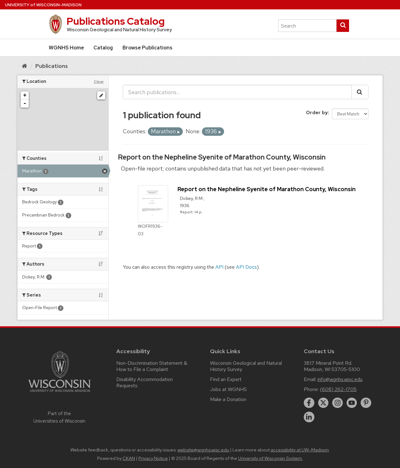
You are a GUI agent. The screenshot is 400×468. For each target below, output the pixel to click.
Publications (51, 65)
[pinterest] (366, 403)
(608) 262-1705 (338, 389)
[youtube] (352, 403)
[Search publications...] (237, 92)
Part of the (59, 417)
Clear (99, 81)
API (219, 267)
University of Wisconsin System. (270, 458)
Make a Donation (228, 399)
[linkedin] (309, 417)
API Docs (246, 267)
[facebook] (309, 403)
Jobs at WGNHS (228, 389)
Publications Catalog (116, 21)
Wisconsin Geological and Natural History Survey (246, 366)
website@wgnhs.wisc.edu (203, 450)
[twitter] (323, 403)
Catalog (103, 47)
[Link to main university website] (59, 393)
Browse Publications (147, 47)
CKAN (128, 458)
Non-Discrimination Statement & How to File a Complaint (151, 366)
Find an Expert (226, 379)
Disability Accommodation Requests (144, 382)
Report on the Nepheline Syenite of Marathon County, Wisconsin (222, 157)
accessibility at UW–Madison (300, 450)
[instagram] (337, 403)
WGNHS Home (66, 47)
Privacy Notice (153, 458)
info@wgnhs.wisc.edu (340, 379)
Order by (317, 112)
